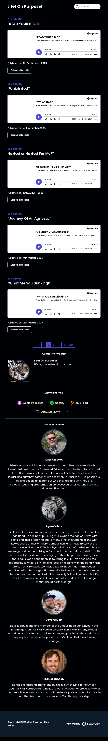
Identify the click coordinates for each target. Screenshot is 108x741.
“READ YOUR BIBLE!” (24, 24)
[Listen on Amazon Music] (47, 415)
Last (71, 345)
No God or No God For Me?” (30, 154)
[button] (68, 415)
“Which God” (18, 89)
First (37, 345)
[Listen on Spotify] (57, 405)
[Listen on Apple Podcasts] (29, 405)
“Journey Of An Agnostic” (29, 219)
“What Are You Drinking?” (29, 284)
